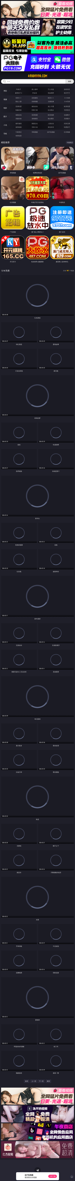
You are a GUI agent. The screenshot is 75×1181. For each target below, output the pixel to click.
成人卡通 (51, 106)
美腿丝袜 (19, 119)
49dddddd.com (37, 76)
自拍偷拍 (35, 98)
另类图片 (67, 119)
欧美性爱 (67, 106)
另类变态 (67, 110)
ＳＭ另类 (67, 101)
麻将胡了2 (18, 93)
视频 (5, 99)
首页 (26, 1081)
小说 (5, 125)
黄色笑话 (51, 127)
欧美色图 (51, 115)
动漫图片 (67, 115)
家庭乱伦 (35, 123)
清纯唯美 (35, 119)
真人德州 (35, 89)
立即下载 (53, 1176)
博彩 (5, 91)
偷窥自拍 (19, 115)
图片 (5, 116)
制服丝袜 (19, 110)
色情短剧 (19, 136)
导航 (5, 133)
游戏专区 (67, 89)
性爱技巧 (67, 127)
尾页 (48, 1081)
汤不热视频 (51, 132)
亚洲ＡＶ (19, 98)
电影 (5, 108)
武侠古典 (67, 123)
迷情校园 (19, 127)
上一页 (34, 1081)
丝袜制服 (35, 101)
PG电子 (18, 89)
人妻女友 (51, 123)
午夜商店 (19, 132)
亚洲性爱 (19, 106)
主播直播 (51, 101)
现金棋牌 (51, 93)
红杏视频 (67, 132)
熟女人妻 (19, 101)
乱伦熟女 (51, 110)
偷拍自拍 (35, 106)
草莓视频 (35, 132)
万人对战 (51, 89)
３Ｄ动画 (67, 98)
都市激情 (19, 123)
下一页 (41, 1081)
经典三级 (35, 110)
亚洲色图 (35, 115)
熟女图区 (51, 119)
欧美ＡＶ (51, 98)
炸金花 (34, 93)
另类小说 (35, 127)
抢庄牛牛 (67, 93)
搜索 (69, 81)
